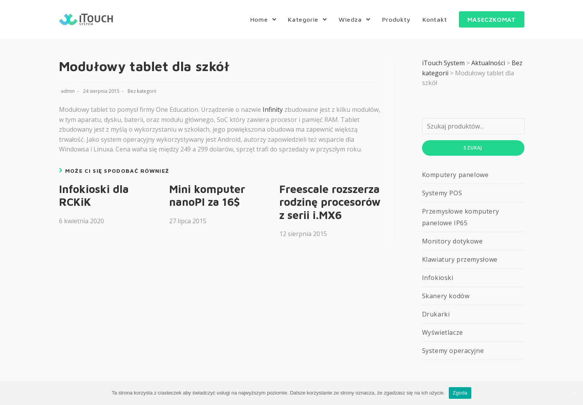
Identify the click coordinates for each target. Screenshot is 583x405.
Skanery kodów (446, 296)
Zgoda (460, 393)
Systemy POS (442, 193)
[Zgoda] (573, 393)
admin (68, 91)
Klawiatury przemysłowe (460, 259)
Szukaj (473, 147)
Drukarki (436, 314)
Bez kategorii (142, 91)
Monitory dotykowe (452, 241)
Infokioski (437, 277)
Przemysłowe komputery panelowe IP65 (460, 217)
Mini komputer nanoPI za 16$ (207, 196)
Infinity (273, 109)
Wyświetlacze (442, 332)
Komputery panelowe (455, 174)
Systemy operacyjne (453, 350)
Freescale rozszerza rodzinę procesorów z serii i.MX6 (330, 202)
